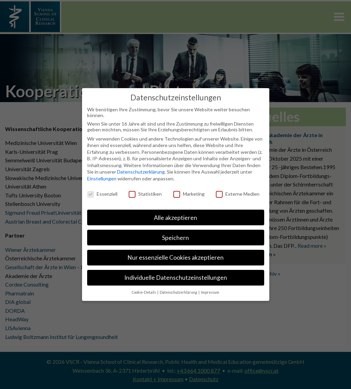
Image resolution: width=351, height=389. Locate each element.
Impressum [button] (210, 292)
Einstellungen (101, 178)
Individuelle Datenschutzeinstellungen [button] (175, 277)
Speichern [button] (175, 237)
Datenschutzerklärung (141, 172)
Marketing (189, 194)
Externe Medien (237, 194)
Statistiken (145, 194)
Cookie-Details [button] (144, 292)
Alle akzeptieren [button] (175, 217)
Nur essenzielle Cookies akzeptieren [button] (175, 257)
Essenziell (102, 194)
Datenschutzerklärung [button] (179, 292)
